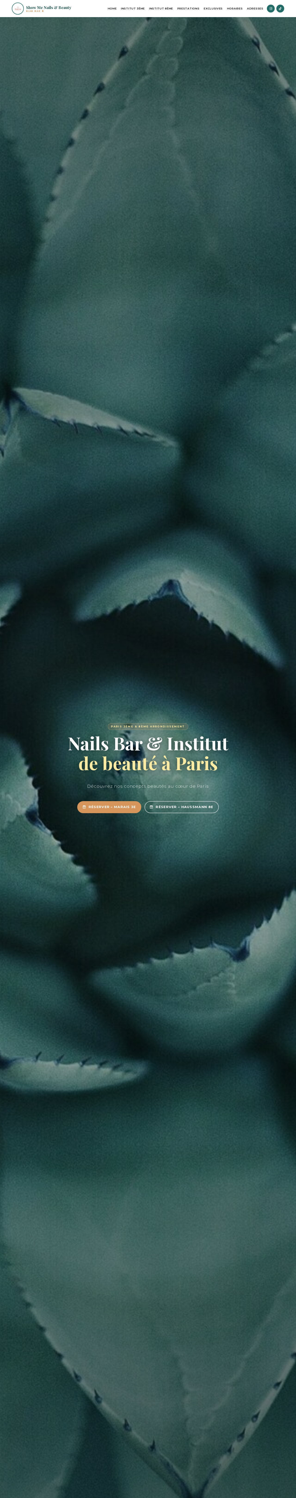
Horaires (235, 8)
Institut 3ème (133, 8)
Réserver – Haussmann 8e (181, 807)
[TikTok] (280, 8)
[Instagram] (271, 8)
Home (112, 8)
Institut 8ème (161, 8)
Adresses (255, 8)
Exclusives (213, 8)
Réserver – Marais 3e (109, 807)
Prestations (188, 8)
